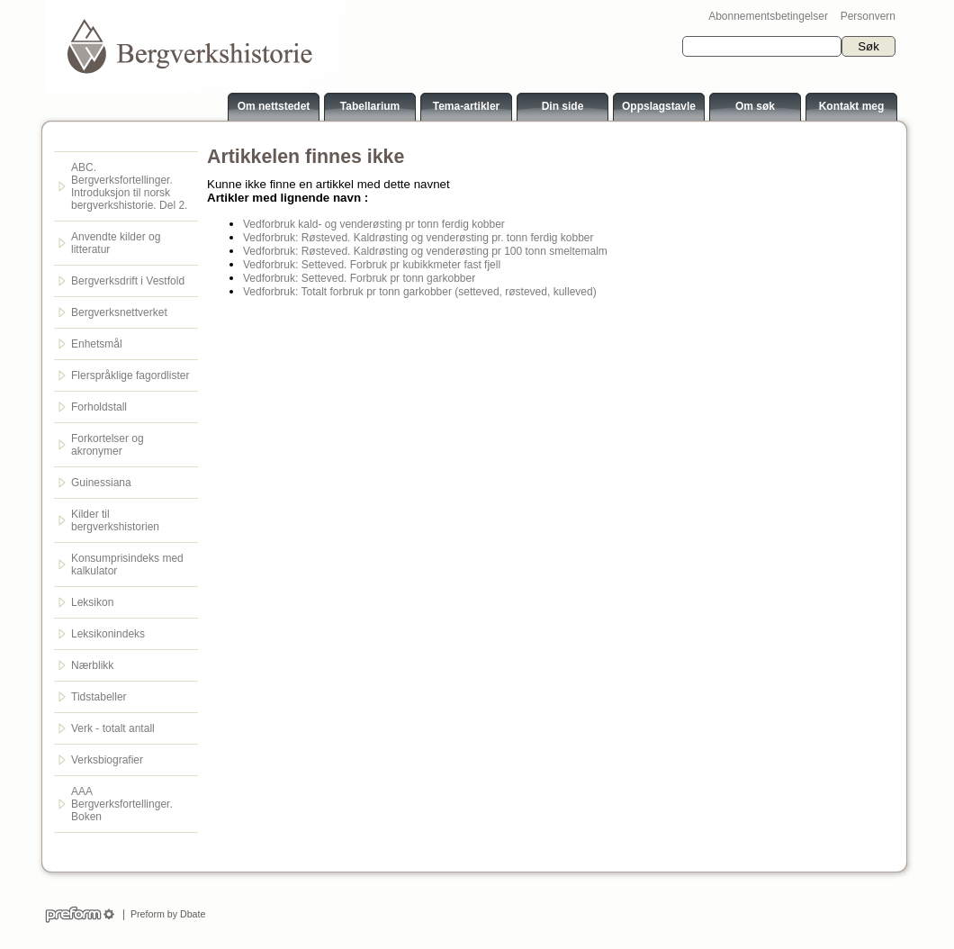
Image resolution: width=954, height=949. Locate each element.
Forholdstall (99, 407)
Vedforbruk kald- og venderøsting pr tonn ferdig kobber (374, 224)
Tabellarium (370, 106)
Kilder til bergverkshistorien (115, 520)
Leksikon (92, 602)
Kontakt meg (852, 106)
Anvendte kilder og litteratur (115, 243)
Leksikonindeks (108, 634)
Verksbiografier (107, 760)
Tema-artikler (466, 106)
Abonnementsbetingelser (768, 16)
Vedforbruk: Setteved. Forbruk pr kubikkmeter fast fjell (371, 264)
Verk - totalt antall (113, 728)
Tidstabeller (99, 697)
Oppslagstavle (659, 106)
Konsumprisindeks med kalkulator (127, 564)
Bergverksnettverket (119, 312)
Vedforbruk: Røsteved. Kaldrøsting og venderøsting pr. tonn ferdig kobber (418, 237)
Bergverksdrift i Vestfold (127, 281)
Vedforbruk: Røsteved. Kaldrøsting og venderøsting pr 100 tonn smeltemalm (425, 251)
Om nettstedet (274, 106)
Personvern (868, 16)
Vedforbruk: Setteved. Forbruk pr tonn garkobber (359, 278)
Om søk (755, 106)
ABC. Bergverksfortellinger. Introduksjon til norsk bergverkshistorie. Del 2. (129, 186)
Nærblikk (92, 665)
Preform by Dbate (165, 913)
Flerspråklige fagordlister (130, 375)
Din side (563, 106)
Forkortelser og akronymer (107, 444)
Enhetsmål (96, 344)
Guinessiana (101, 482)
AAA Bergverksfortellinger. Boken (122, 804)
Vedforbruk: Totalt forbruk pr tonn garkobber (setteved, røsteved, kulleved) (420, 291)
